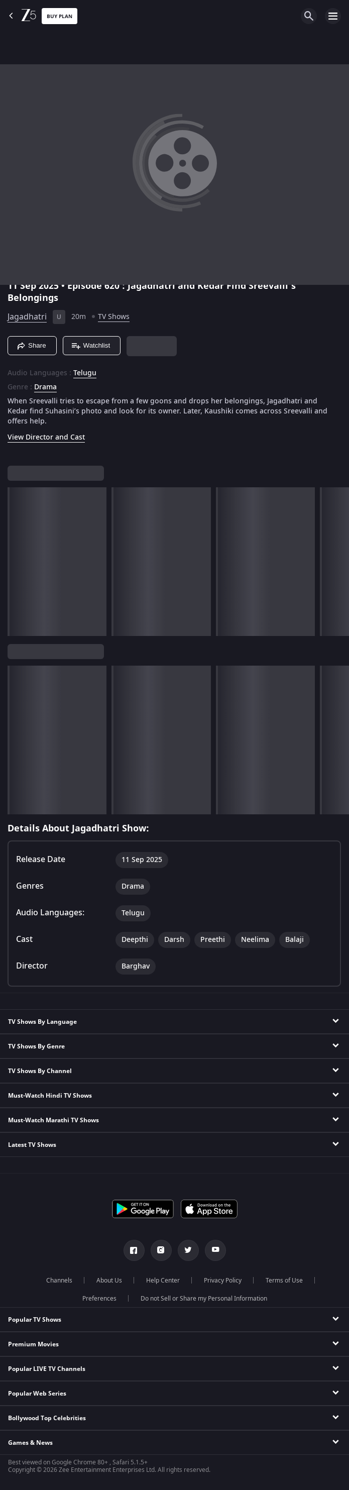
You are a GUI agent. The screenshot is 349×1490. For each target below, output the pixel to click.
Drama (45, 387)
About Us (109, 1280)
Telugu (84, 373)
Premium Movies (33, 1344)
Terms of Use (284, 1280)
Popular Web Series (37, 1394)
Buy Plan (59, 16)
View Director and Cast (46, 437)
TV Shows (114, 316)
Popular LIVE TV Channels (46, 1369)
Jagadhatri (27, 317)
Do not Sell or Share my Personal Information (204, 1298)
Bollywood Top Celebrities (47, 1418)
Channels (59, 1280)
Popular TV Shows (34, 1320)
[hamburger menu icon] (333, 16)
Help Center (163, 1280)
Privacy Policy (223, 1280)
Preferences (99, 1298)
